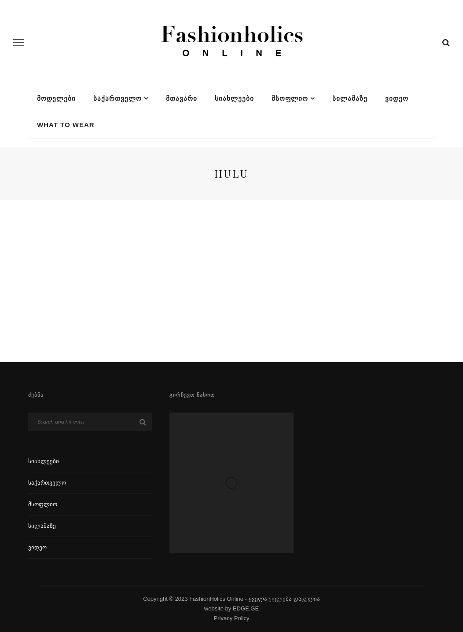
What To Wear (66, 124)
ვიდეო (396, 98)
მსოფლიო (290, 98)
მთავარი (181, 98)
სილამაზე (349, 98)
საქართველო (117, 98)
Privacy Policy (232, 618)
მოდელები (56, 98)
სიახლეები (234, 98)
